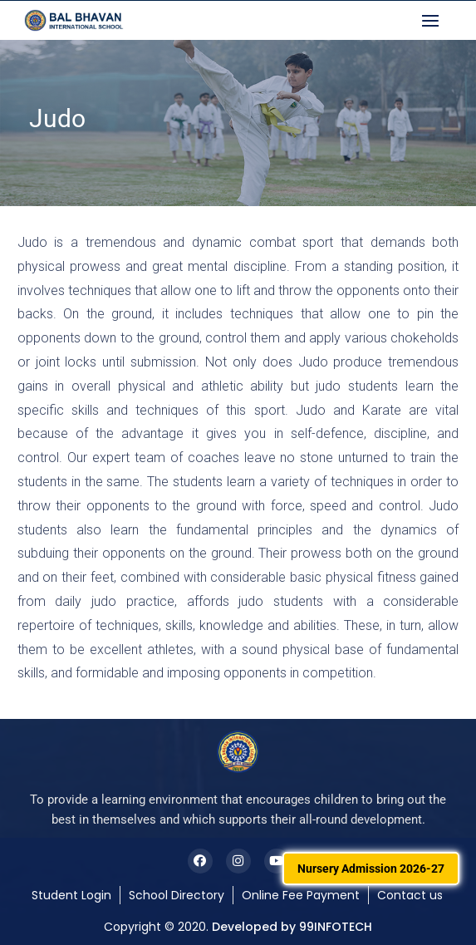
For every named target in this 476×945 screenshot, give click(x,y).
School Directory (176, 895)
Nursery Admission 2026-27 (370, 868)
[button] (434, 20)
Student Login (71, 895)
